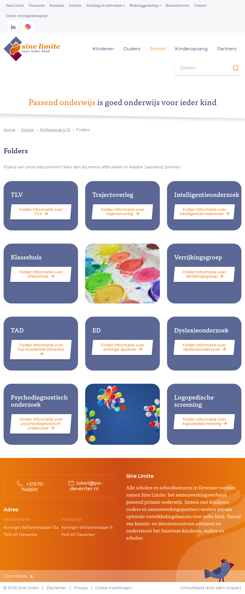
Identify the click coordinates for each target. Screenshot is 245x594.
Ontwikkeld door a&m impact (210, 588)
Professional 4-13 (55, 129)
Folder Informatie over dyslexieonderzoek (204, 347)
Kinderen (103, 48)
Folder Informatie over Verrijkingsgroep (204, 274)
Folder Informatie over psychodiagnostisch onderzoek (41, 423)
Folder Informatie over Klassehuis (41, 274)
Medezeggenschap (143, 5)
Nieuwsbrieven (177, 5)
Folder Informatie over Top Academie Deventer (41, 347)
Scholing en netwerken (104, 5)
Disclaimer (56, 588)
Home (81, 49)
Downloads (15, 576)
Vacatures (37, 5)
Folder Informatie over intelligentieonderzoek (203, 211)
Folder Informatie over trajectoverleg (123, 211)
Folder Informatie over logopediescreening (204, 421)
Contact (200, 5)
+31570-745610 (33, 486)
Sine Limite (15, 5)
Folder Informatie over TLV (41, 211)
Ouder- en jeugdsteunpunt (26, 15)
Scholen (75, 5)
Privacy (80, 588)
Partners (227, 48)
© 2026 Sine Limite (21, 588)
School (27, 129)
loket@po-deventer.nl (86, 485)
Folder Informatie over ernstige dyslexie (123, 347)
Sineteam (56, 5)
